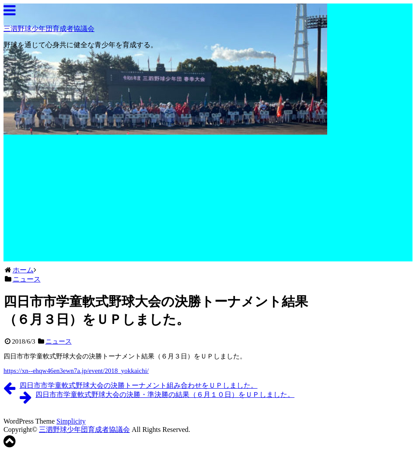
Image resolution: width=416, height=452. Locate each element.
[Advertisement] (165, 200)
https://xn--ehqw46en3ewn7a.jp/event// (76, 370)
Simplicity (71, 421)
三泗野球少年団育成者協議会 (48, 28)
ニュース (58, 341)
